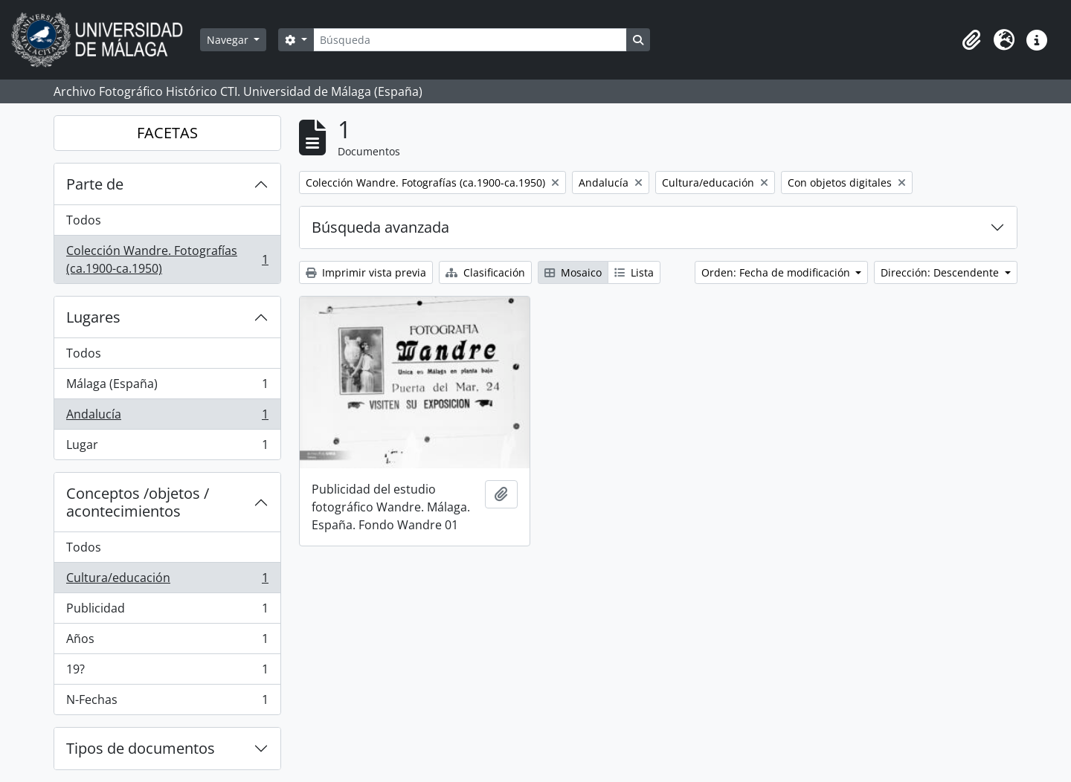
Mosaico (573, 272)
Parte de (94, 184)
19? (166, 672)
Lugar (166, 447)
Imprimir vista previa (366, 272)
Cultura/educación (166, 581)
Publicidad (166, 611)
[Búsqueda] (470, 39)
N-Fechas (166, 702)
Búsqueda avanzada (380, 227)
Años (166, 642)
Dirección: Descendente (941, 272)
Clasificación (485, 272)
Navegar (229, 40)
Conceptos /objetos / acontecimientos (137, 502)
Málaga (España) (166, 387)
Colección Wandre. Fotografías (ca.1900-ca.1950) (166, 259)
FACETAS (167, 133)
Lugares (93, 317)
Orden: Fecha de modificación (777, 272)
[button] (971, 40)
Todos (83, 220)
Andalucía (166, 417)
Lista (634, 272)
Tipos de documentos (140, 748)
